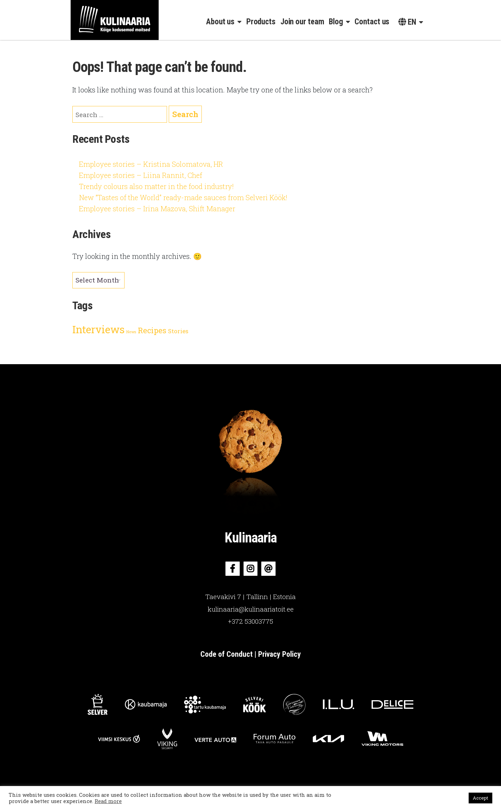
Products (261, 21)
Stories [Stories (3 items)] (178, 331)
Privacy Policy (279, 654)
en (407, 22)
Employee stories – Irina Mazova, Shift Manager (157, 208)
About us (220, 21)
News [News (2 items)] (131, 331)
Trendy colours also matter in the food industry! (156, 186)
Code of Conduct (227, 654)
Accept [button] (480, 798)
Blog (336, 21)
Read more (108, 801)
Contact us (372, 21)
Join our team (302, 21)
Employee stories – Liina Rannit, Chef (140, 175)
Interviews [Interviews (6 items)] (98, 329)
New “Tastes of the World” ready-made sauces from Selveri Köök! (183, 197)
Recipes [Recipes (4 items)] (152, 330)
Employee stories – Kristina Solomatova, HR (151, 164)
